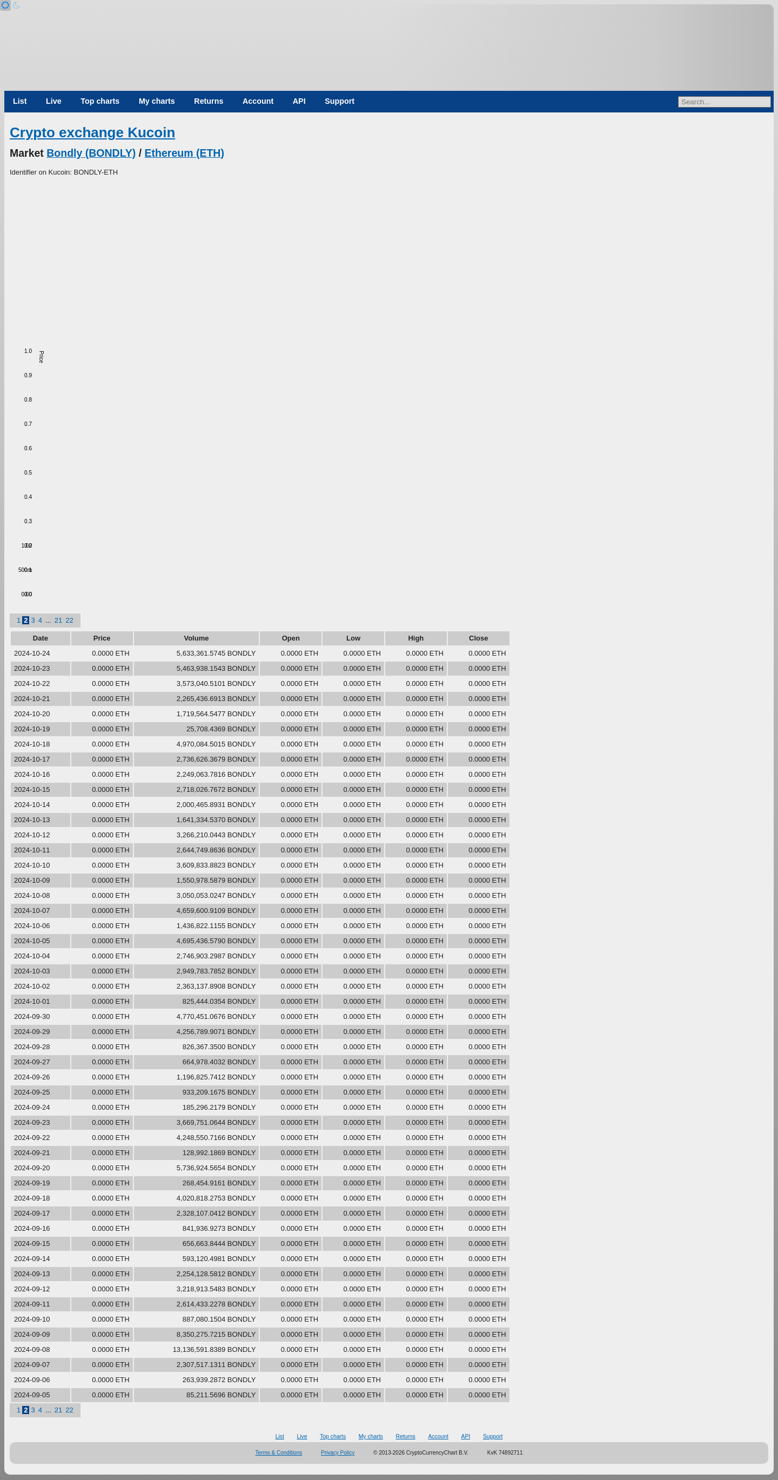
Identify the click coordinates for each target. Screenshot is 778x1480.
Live (54, 101)
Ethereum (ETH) (184, 153)
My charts (157, 101)
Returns (208, 101)
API (299, 101)
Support (339, 101)
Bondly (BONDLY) (91, 153)
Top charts (100, 101)
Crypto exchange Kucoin (92, 132)
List (19, 101)
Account (258, 101)
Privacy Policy (337, 1453)
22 (69, 620)
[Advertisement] (389, 259)
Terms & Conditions (279, 1453)
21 (58, 620)
